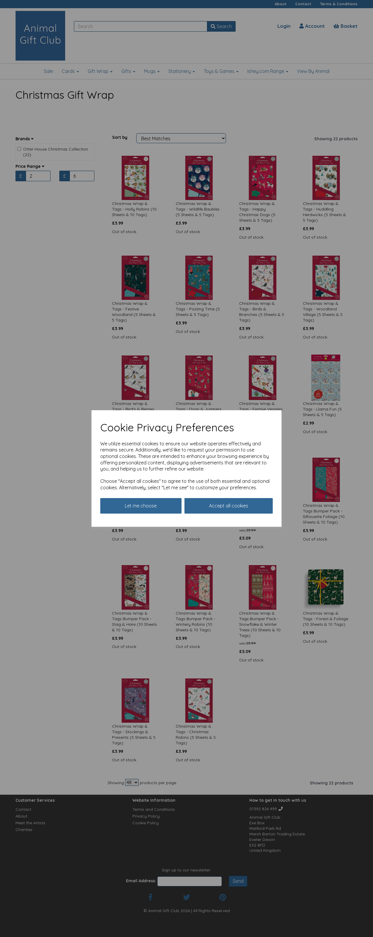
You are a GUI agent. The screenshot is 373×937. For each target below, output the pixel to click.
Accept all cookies (228, 506)
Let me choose (141, 506)
